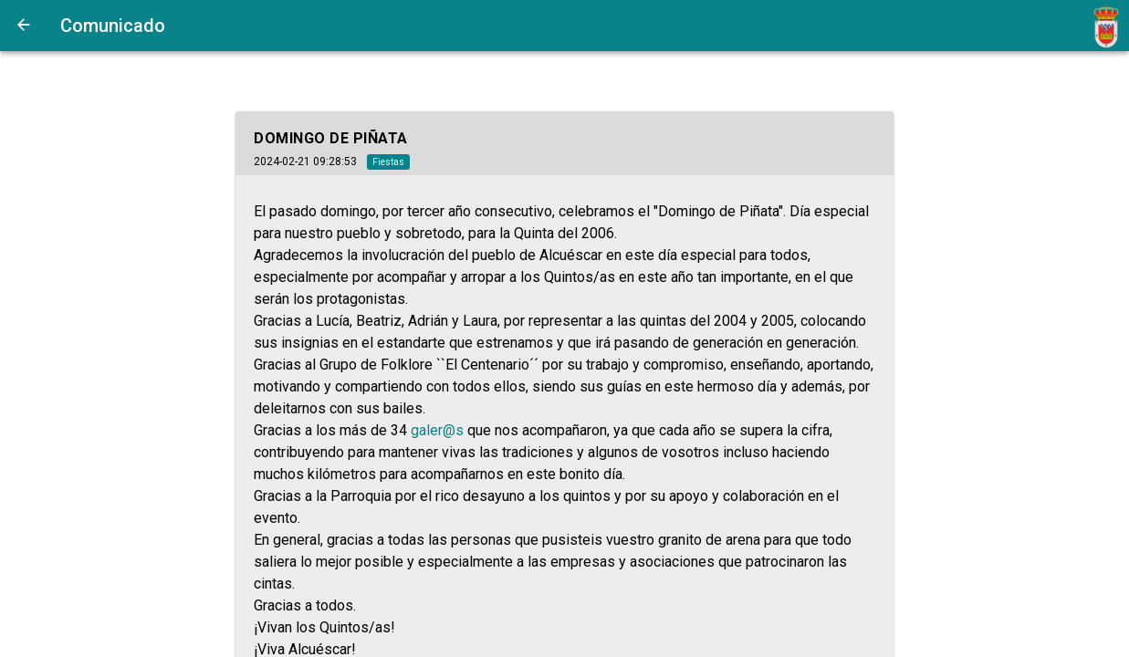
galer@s (437, 430)
